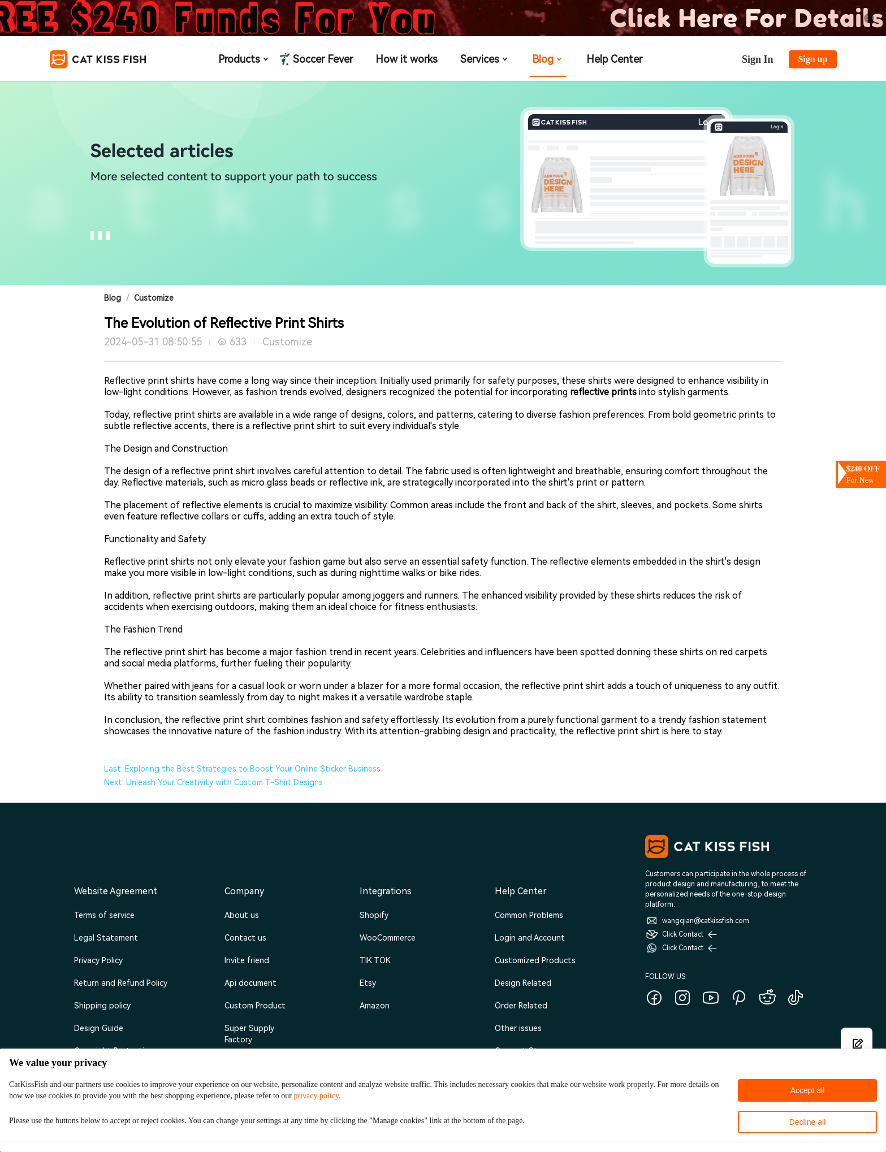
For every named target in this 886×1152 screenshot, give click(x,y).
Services (484, 59)
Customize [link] (154, 298)
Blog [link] (112, 298)
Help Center (614, 59)
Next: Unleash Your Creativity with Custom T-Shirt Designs (213, 782)
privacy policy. (316, 1096)
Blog (548, 59)
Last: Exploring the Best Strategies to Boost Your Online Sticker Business (242, 768)
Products (244, 59)
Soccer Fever (322, 59)
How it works (406, 59)
